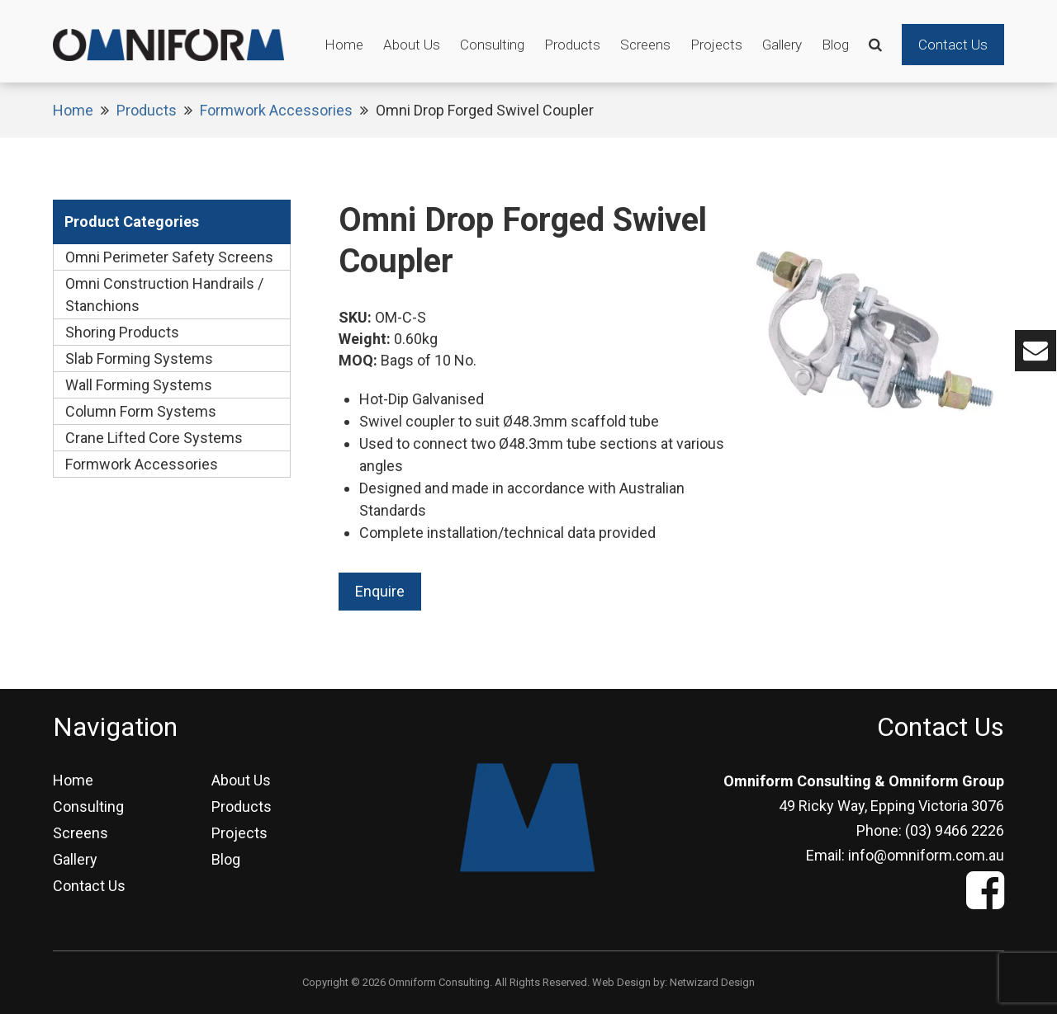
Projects (716, 44)
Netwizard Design (712, 982)
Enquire (380, 591)
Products (572, 44)
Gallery (782, 44)
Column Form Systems (140, 411)
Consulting (492, 44)
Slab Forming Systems (139, 358)
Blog (835, 44)
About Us (411, 44)
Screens (645, 44)
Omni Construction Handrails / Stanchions (164, 294)
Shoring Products (122, 332)
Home (344, 44)
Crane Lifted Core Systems (154, 437)
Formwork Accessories (276, 110)
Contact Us (953, 44)
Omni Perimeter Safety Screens (169, 257)
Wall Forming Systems (138, 385)
